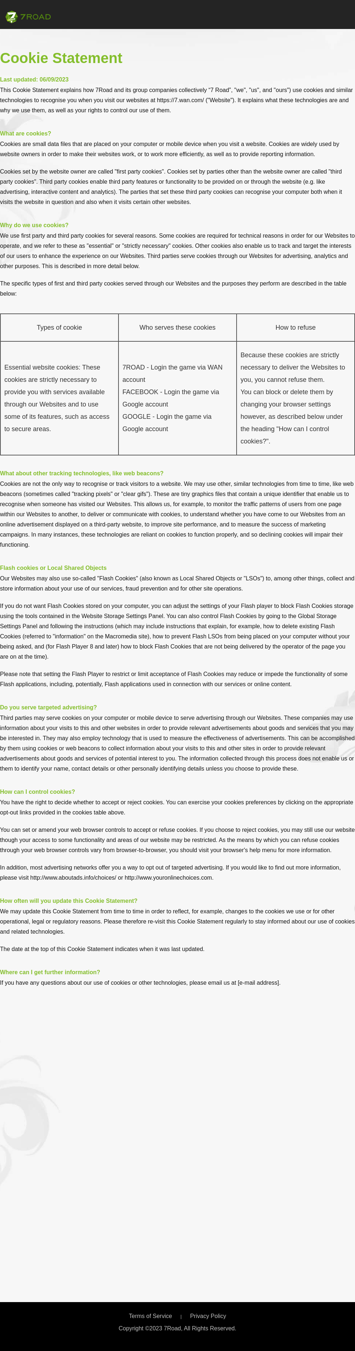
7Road (28, 16)
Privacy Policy (208, 1316)
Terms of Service (150, 1316)
